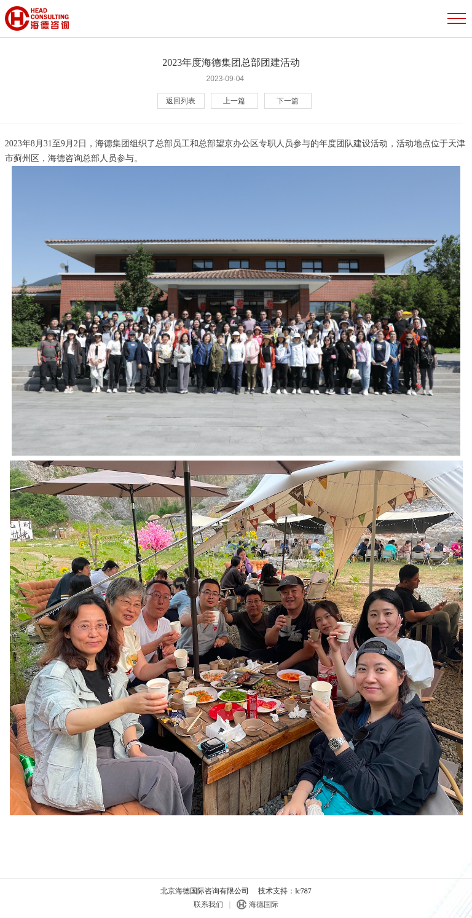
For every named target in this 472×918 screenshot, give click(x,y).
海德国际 (263, 904)
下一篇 (288, 101)
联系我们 (208, 904)
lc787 (303, 891)
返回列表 (180, 101)
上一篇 (234, 101)
